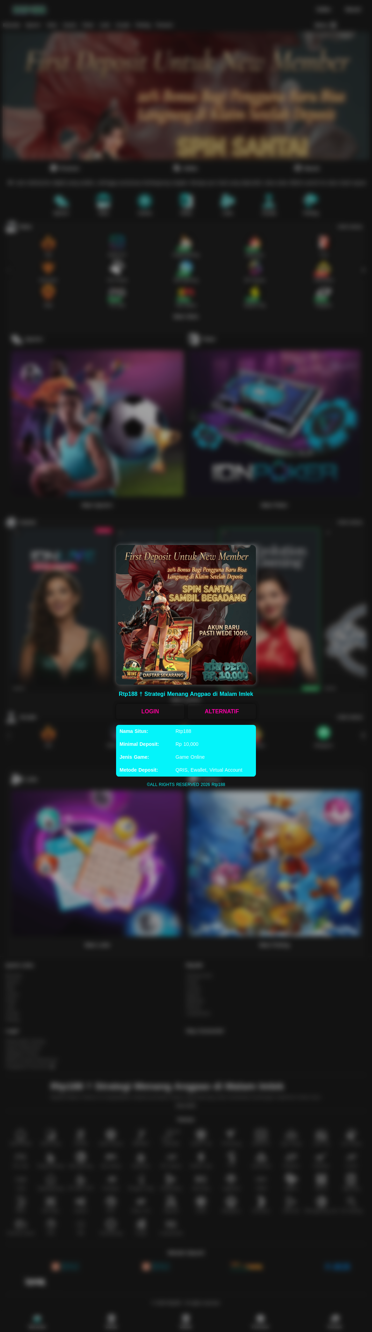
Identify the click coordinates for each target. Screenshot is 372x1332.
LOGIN (150, 711)
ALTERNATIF (222, 711)
